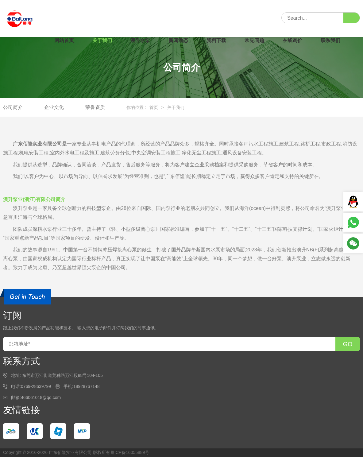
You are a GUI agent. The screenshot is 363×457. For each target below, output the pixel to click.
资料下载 (216, 40)
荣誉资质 (95, 107)
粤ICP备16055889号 (129, 452)
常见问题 (254, 40)
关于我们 (102, 40)
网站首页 (64, 40)
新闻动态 (178, 40)
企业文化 (54, 107)
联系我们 (330, 40)
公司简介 (13, 107)
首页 (153, 107)
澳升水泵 (140, 40)
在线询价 (292, 40)
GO (347, 344)
